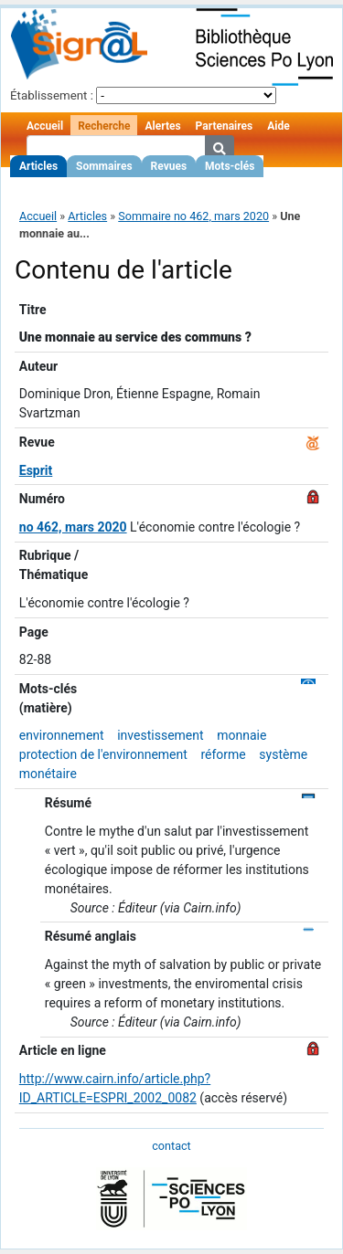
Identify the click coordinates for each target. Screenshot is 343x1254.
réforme (222, 754)
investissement (160, 735)
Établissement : (51, 95)
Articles (38, 166)
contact (171, 1146)
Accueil (45, 126)
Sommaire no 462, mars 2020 (193, 216)
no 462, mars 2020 (73, 527)
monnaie (241, 735)
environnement (61, 735)
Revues (169, 166)
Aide (278, 126)
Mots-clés (229, 166)
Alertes (162, 126)
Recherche (104, 126)
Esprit (36, 470)
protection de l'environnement (103, 754)
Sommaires (104, 166)
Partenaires (224, 126)
